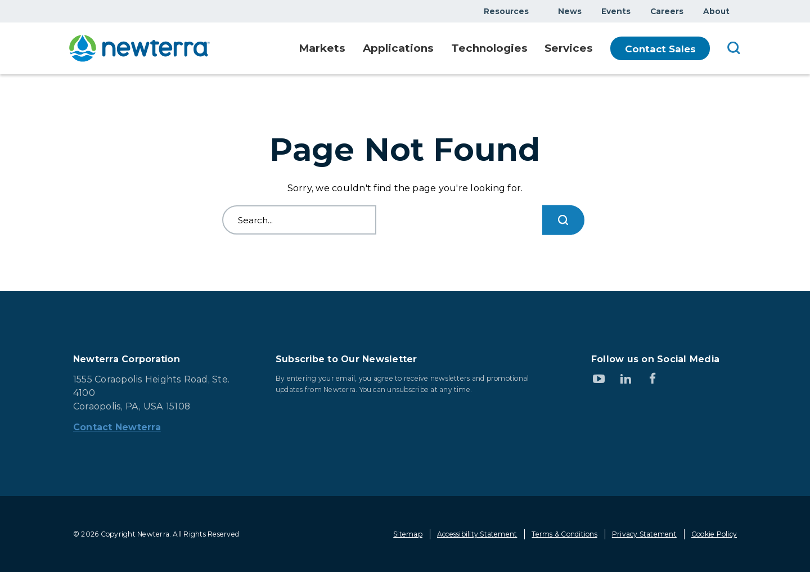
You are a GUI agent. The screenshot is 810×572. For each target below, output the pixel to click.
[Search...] (563, 220)
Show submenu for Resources (535, 11)
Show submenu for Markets (337, 48)
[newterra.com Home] (139, 48)
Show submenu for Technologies (522, 48)
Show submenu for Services (590, 48)
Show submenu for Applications (427, 48)
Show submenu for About (736, 11)
